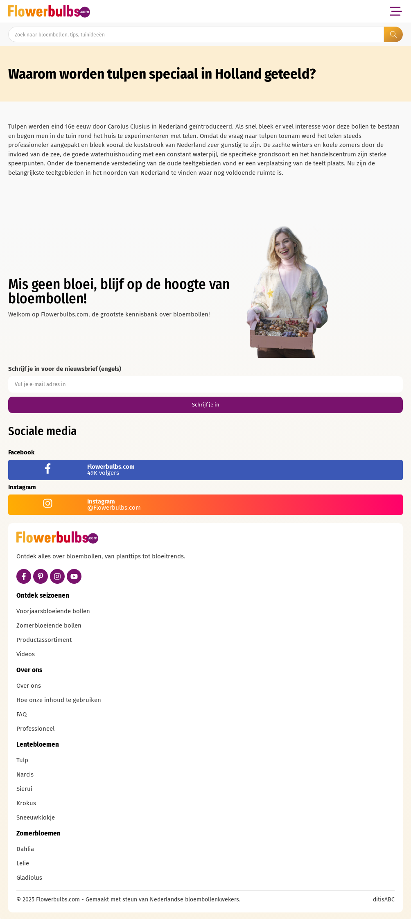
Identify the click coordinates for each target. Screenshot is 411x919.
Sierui (24, 789)
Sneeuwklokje (35, 817)
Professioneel (35, 728)
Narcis (25, 774)
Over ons (28, 685)
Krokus (26, 803)
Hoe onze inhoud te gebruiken (58, 700)
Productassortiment (44, 640)
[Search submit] (393, 34)
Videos (25, 654)
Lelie (22, 863)
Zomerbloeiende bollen (48, 625)
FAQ (21, 714)
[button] (395, 11)
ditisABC (384, 899)
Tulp (22, 760)
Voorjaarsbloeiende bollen (53, 611)
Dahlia (25, 849)
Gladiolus (29, 877)
